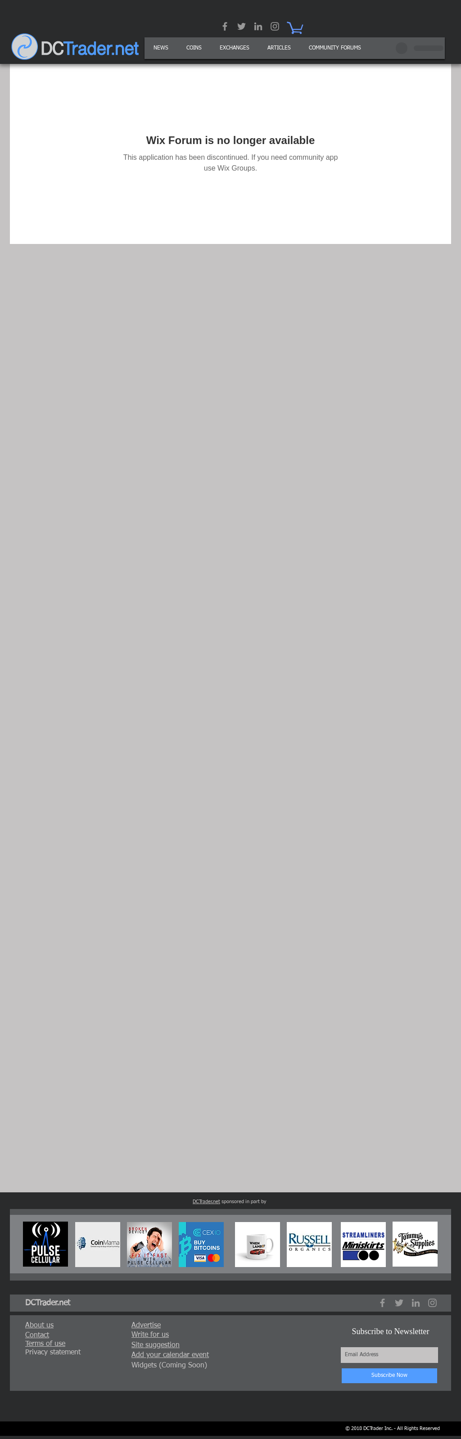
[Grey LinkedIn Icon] (258, 26)
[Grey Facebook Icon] (224, 26)
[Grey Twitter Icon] (241, 26)
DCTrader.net (206, 1201)
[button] (279, 48)
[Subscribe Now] (389, 1375)
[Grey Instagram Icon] (274, 26)
